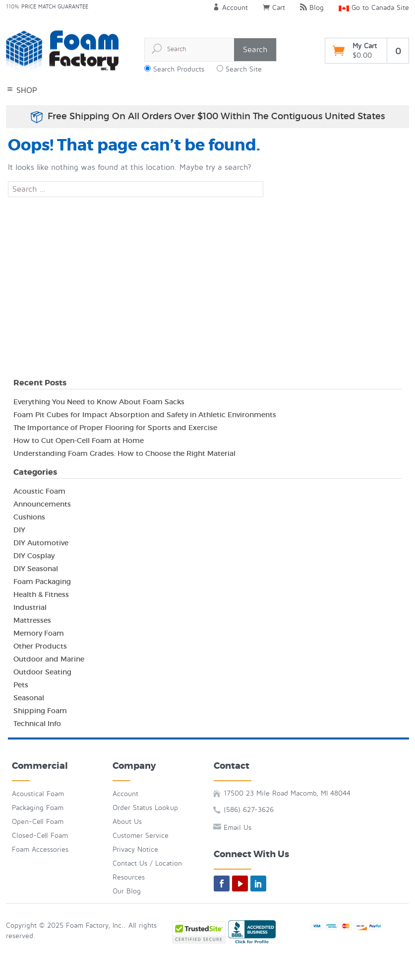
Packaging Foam (37, 807)
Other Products (40, 646)
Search (255, 49)
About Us (127, 821)
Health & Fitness (41, 594)
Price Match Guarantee (54, 6)
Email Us (237, 827)
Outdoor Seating (42, 671)
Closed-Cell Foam (40, 835)
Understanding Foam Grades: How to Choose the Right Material (124, 453)
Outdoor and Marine (48, 659)
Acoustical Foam (38, 794)
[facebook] (222, 883)
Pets (20, 684)
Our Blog (127, 891)
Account (230, 7)
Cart (274, 7)
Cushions (29, 517)
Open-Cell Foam (37, 821)
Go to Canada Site (374, 7)
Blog (312, 7)
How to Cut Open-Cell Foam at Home (78, 440)
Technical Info (37, 723)
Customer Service (141, 835)
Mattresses (32, 620)
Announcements (42, 504)
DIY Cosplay (34, 555)
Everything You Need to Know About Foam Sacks (98, 401)
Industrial (30, 607)
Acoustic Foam (39, 491)
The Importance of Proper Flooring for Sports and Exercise (115, 427)
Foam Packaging (42, 581)
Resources (129, 877)
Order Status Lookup (145, 807)
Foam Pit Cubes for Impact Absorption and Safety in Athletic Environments (144, 414)
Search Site (244, 69)
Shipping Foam (40, 710)
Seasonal (28, 697)
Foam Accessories (40, 849)
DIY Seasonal (35, 568)
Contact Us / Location (147, 863)
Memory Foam (38, 633)
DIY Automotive (40, 542)
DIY (19, 529)
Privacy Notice (135, 849)
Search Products (178, 69)
